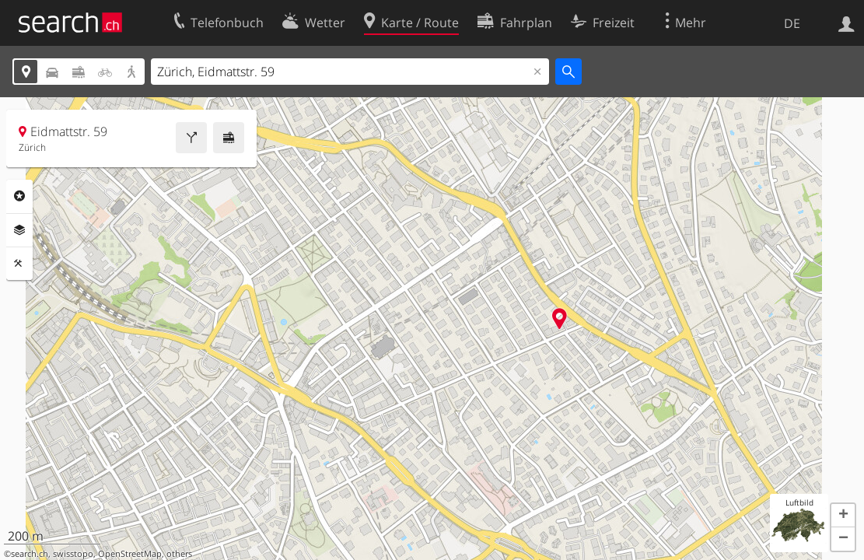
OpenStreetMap (130, 553)
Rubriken (19, 196)
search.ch (29, 553)
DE (792, 23)
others (179, 553)
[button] (843, 515)
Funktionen (19, 263)
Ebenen (19, 230)
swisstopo (73, 553)
